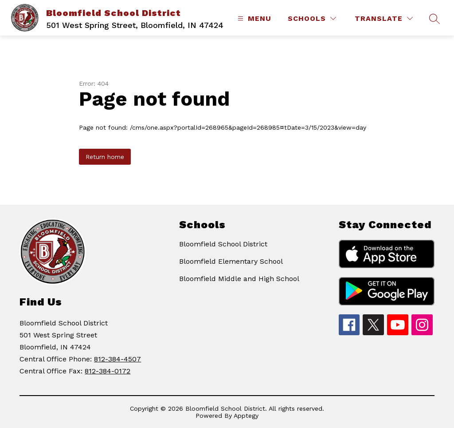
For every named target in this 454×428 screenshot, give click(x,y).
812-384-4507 (117, 359)
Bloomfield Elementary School (231, 261)
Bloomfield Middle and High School (239, 278)
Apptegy (246, 415)
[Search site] (434, 18)
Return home (105, 156)
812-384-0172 (107, 371)
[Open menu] (253, 18)
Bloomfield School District (223, 244)
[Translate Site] (383, 18)
